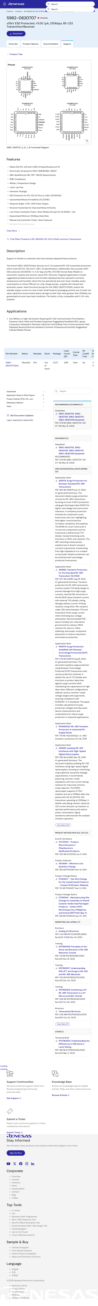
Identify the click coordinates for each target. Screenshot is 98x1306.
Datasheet (15, 33)
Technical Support (20, 1247)
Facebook (20, 1164)
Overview (16, 1176)
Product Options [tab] (30, 44)
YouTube (8, 1164)
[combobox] (70, 9)
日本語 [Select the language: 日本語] (15, 1275)
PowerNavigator (19, 1229)
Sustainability (18, 1188)
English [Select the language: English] (15, 1269)
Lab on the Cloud (20, 1232)
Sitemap (16, 1294)
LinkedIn (32, 1164)
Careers (15, 1179)
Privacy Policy (18, 1288)
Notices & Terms (19, 1285)
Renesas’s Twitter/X (14, 1164)
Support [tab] (67, 44)
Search (70, 4)
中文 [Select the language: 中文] (14, 1272)
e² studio (16, 1210)
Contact (15, 1191)
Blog (14, 1195)
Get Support (14, 1098)
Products (10, 11)
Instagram (26, 1164)
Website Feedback (20, 1298)
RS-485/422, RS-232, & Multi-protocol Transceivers (42, 11)
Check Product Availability (24, 1253)
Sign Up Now (16, 1153)
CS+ (13, 1213)
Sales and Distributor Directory (26, 1256)
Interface (18, 11)
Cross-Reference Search (23, 1235)
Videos (15, 1198)
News (14, 1185)
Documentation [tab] (51, 44)
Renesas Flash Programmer (24, 1216)
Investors (16, 1182)
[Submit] (49, 9)
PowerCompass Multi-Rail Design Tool (29, 1225)
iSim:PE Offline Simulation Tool (26, 1222)
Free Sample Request (22, 1250)
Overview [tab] (13, 44)
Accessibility (18, 1291)
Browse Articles (61, 1095)
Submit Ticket (15, 1132)
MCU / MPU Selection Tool (24, 1219)
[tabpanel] (49, 1106)
